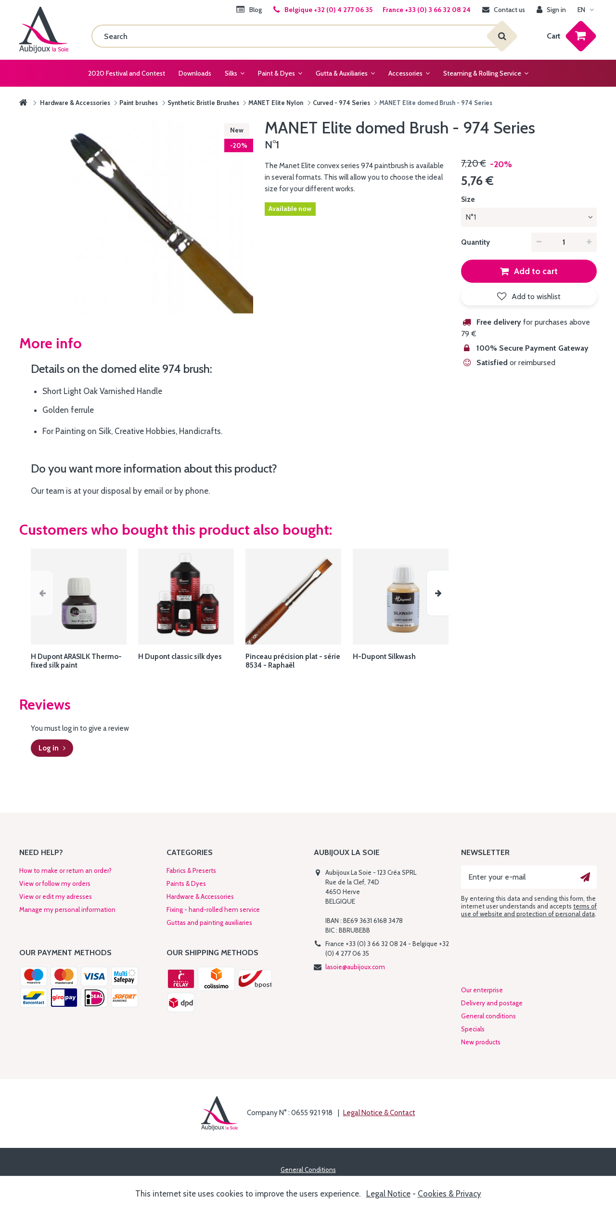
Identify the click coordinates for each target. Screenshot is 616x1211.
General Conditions (308, 1169)
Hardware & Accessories (200, 896)
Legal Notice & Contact (379, 1112)
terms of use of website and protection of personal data (529, 910)
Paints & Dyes (186, 883)
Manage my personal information (67, 909)
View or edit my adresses (55, 896)
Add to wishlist (535, 296)
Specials (473, 1029)
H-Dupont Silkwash (384, 656)
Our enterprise (482, 990)
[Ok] (585, 877)
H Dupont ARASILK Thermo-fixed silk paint (76, 661)
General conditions (488, 1016)
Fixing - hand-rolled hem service (213, 909)
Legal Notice (388, 1193)
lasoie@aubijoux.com (355, 967)
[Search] (296, 36)
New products (480, 1042)
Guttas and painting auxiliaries (209, 922)
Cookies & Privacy (449, 1193)
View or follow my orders (54, 883)
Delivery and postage (492, 1003)
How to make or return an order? (65, 870)
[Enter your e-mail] (529, 877)
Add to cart (535, 271)
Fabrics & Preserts (191, 870)
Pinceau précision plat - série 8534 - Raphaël (292, 661)
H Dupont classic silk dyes (180, 656)
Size (468, 199)
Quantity (475, 242)
